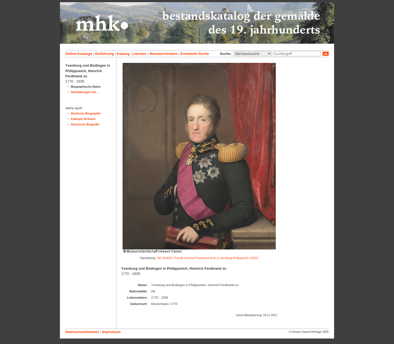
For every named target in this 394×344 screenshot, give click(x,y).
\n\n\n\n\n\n (252, 53)
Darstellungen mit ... (85, 92)
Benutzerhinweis (164, 54)
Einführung (104, 54)
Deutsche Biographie (86, 113)
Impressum (111, 332)
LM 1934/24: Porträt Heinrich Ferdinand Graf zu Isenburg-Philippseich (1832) (207, 258)
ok (326, 54)
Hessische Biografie (85, 124)
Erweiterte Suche (194, 54)
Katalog (123, 54)
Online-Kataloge (78, 54)
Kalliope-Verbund (83, 118)
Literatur (139, 54)
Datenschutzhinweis (82, 332)
